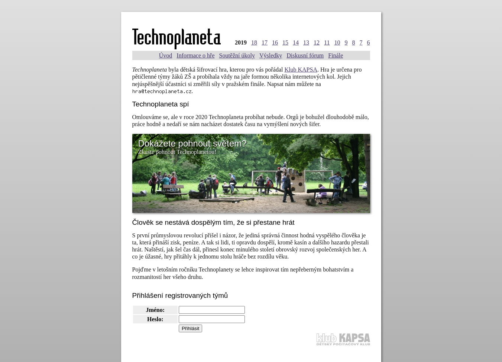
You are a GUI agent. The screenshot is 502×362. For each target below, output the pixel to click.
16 (275, 42)
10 (337, 42)
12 (317, 42)
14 (296, 42)
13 (306, 42)
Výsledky (270, 55)
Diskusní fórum (305, 55)
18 (254, 42)
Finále (335, 55)
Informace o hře (195, 55)
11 (327, 42)
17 (265, 42)
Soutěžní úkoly (237, 55)
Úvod (165, 55)
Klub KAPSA (300, 69)
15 (285, 42)
